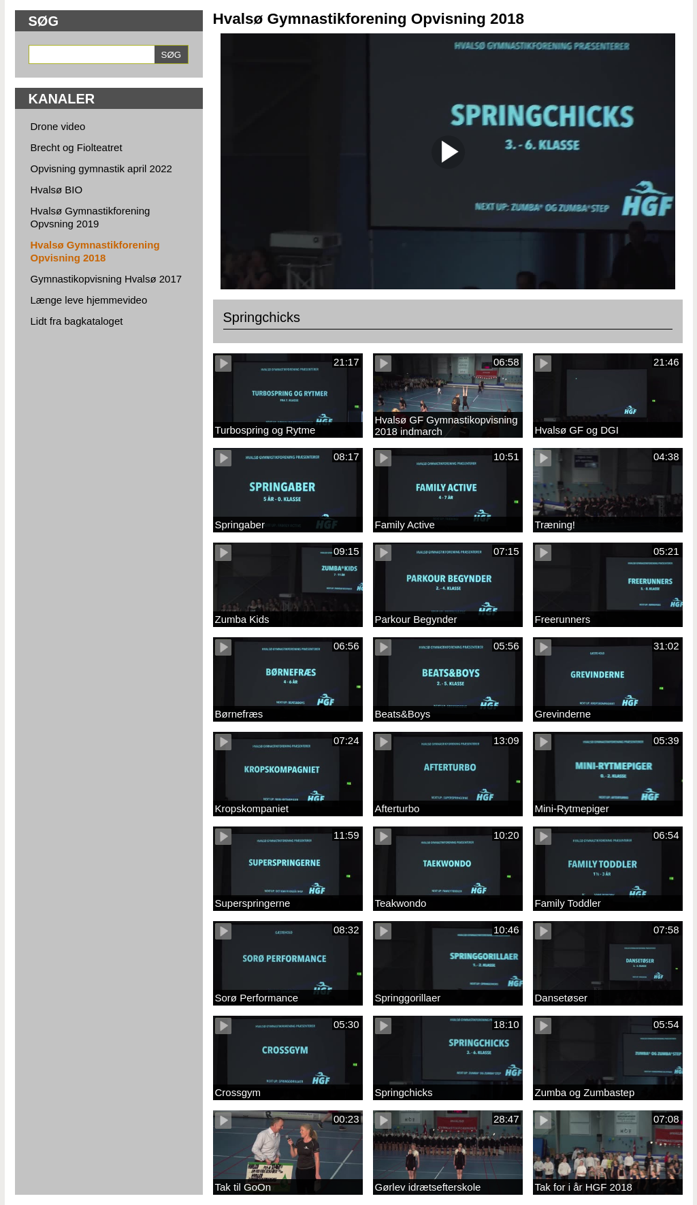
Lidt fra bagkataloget (77, 321)
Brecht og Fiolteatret (77, 147)
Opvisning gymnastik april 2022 (101, 168)
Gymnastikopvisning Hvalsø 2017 (106, 279)
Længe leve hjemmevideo (89, 300)
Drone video (58, 126)
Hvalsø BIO (57, 189)
